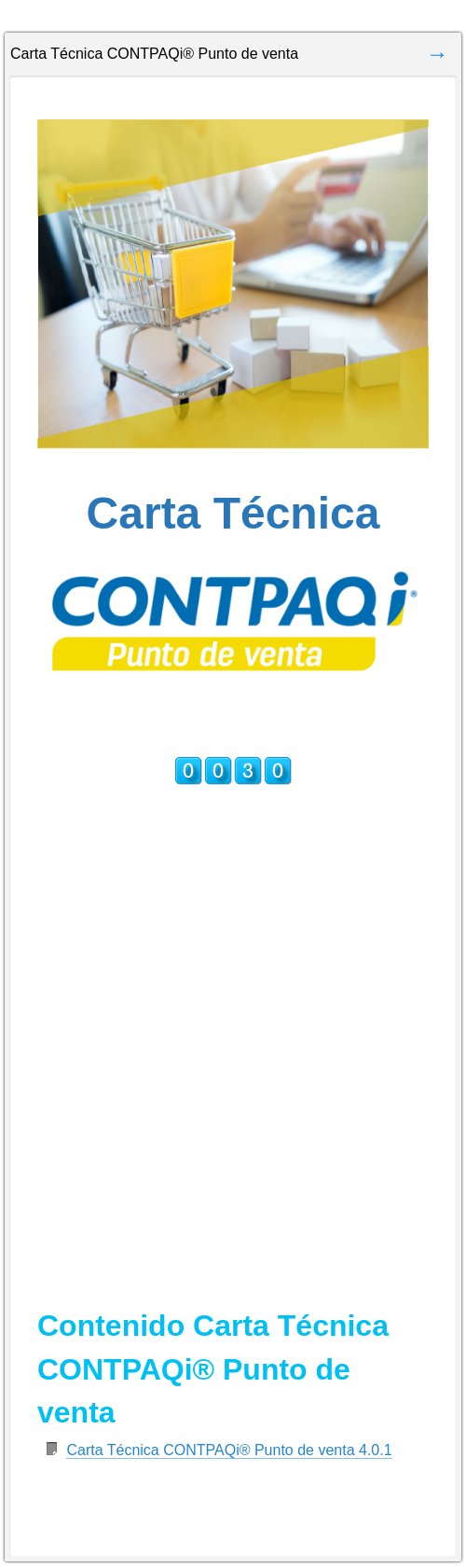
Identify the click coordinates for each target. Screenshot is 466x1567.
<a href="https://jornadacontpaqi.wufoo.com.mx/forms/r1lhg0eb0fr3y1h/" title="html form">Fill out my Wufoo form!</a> (233, 1000)
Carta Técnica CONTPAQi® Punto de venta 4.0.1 (228, 1450)
